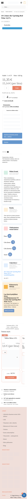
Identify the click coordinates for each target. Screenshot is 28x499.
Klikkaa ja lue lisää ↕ (9, 310)
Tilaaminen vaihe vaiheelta (10, 423)
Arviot (5, 152)
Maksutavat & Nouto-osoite (10, 426)
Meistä (5, 439)
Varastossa (17, 328)
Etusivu (2, 11)
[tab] (12, 152)
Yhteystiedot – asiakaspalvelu (10, 436)
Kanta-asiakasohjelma (8, 432)
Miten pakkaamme (8, 442)
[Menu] (3, 3)
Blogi (4, 445)
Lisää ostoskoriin (16, 88)
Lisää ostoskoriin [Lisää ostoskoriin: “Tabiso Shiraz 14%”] (10, 377)
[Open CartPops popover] (24, 495)
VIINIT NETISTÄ (8, 11)
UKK (4, 419)
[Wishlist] (8, 101)
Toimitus (6, 142)
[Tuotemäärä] (7, 88)
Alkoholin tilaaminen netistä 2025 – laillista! (11, 135)
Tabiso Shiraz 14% (11, 338)
